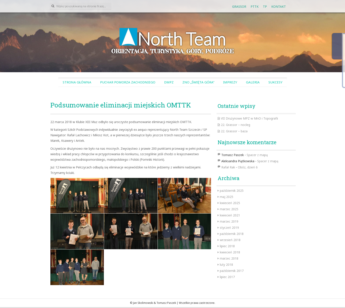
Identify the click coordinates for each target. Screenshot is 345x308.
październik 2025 (232, 190)
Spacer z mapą (257, 155)
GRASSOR (239, 6)
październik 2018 (232, 234)
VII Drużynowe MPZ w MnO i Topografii (249, 118)
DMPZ (169, 82)
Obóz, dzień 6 (248, 167)
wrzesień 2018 (230, 240)
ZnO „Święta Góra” (198, 82)
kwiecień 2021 (230, 215)
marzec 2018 (229, 258)
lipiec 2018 (227, 246)
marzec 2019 (229, 221)
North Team (181, 38)
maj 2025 (226, 197)
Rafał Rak (228, 167)
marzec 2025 (229, 209)
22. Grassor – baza (234, 131)
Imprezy (230, 82)
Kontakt (278, 6)
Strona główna (77, 82)
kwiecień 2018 (230, 252)
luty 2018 (226, 264)
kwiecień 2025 (230, 203)
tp (265, 6)
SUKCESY (275, 82)
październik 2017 (232, 271)
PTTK (255, 6)
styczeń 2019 (229, 227)
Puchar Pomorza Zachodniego (127, 82)
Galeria (253, 82)
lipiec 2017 (227, 277)
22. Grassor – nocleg (235, 125)
